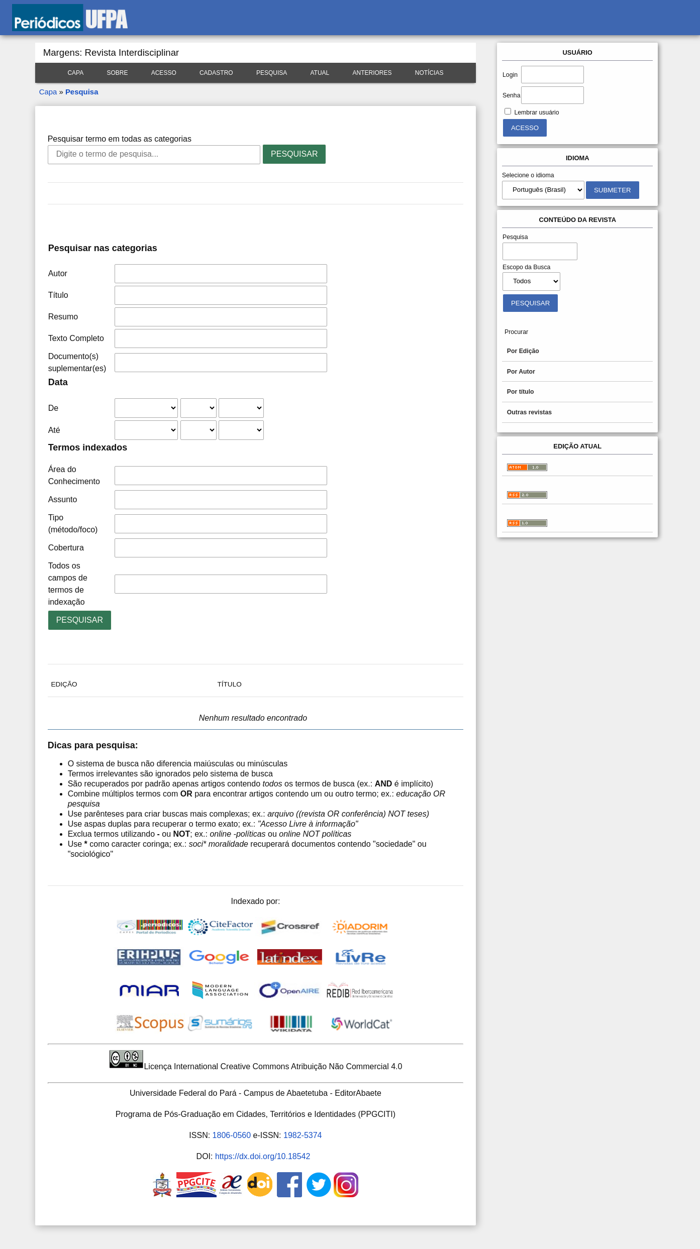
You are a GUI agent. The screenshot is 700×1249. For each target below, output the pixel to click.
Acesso (163, 72)
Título (58, 295)
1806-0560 (232, 1135)
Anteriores (372, 72)
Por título (520, 391)
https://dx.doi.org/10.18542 (262, 1156)
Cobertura (66, 547)
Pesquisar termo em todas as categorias (119, 139)
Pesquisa (271, 72)
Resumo (63, 316)
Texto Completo (76, 338)
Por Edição (523, 351)
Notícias (429, 72)
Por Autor (521, 371)
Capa (75, 72)
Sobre (117, 72)
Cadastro (216, 72)
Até (54, 430)
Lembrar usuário (536, 112)
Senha (511, 95)
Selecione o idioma (528, 175)
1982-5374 (302, 1135)
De (53, 408)
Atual (319, 72)
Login (510, 74)
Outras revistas (529, 412)
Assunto (62, 499)
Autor (57, 273)
